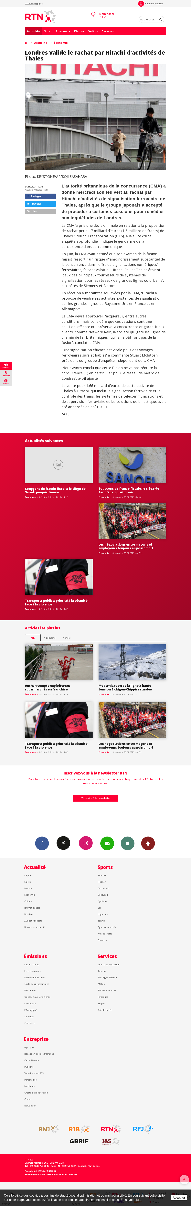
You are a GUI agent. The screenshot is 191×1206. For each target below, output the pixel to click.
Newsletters (107, 843)
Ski (99, 907)
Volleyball (103, 894)
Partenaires (30, 1079)
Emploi (101, 1003)
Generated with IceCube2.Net (62, 1174)
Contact (28, 1099)
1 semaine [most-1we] (50, 637)
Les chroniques (32, 971)
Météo (101, 984)
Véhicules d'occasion (109, 964)
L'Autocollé (30, 1003)
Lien (32, 211)
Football (102, 875)
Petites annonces (107, 990)
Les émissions (31, 964)
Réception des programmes (39, 1053)
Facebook (42, 843)
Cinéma (102, 971)
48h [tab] (33, 637)
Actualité (33, 31)
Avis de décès (105, 1010)
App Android (148, 843)
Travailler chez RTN (34, 1073)
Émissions (63, 31)
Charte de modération (36, 1092)
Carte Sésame (31, 1060)
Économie (61, 43)
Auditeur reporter (33, 920)
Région (28, 875)
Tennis (101, 920)
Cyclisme (102, 901)
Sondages (29, 1016)
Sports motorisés (107, 927)
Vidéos (93, 31)
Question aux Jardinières (37, 997)
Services (108, 31)
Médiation (29, 1086)
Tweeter (34, 203)
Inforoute (103, 997)
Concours (29, 1023)
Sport (48, 31)
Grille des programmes (36, 984)
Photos (79, 31)
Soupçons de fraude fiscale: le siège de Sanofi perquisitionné (55, 490)
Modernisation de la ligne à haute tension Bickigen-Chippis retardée (125, 687)
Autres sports (105, 933)
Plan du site (94, 1166)
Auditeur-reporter (150, 4)
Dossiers (28, 914)
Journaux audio (32, 907)
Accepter (179, 1197)
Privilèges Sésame (107, 977)
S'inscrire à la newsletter (96, 798)
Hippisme (103, 914)
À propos (29, 1047)
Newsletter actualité (34, 927)
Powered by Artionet (35, 1174)
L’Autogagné (30, 1010)
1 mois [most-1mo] (66, 637)
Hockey (102, 881)
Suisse (27, 881)
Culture (28, 901)
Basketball (103, 888)
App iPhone (127, 843)
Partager (34, 196)
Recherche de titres (34, 977)
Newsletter (30, 1105)
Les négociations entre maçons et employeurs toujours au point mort (126, 546)
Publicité (29, 1066)
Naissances (30, 990)
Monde (28, 888)
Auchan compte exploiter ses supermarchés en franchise (48, 687)
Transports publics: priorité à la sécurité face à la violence (56, 602)
